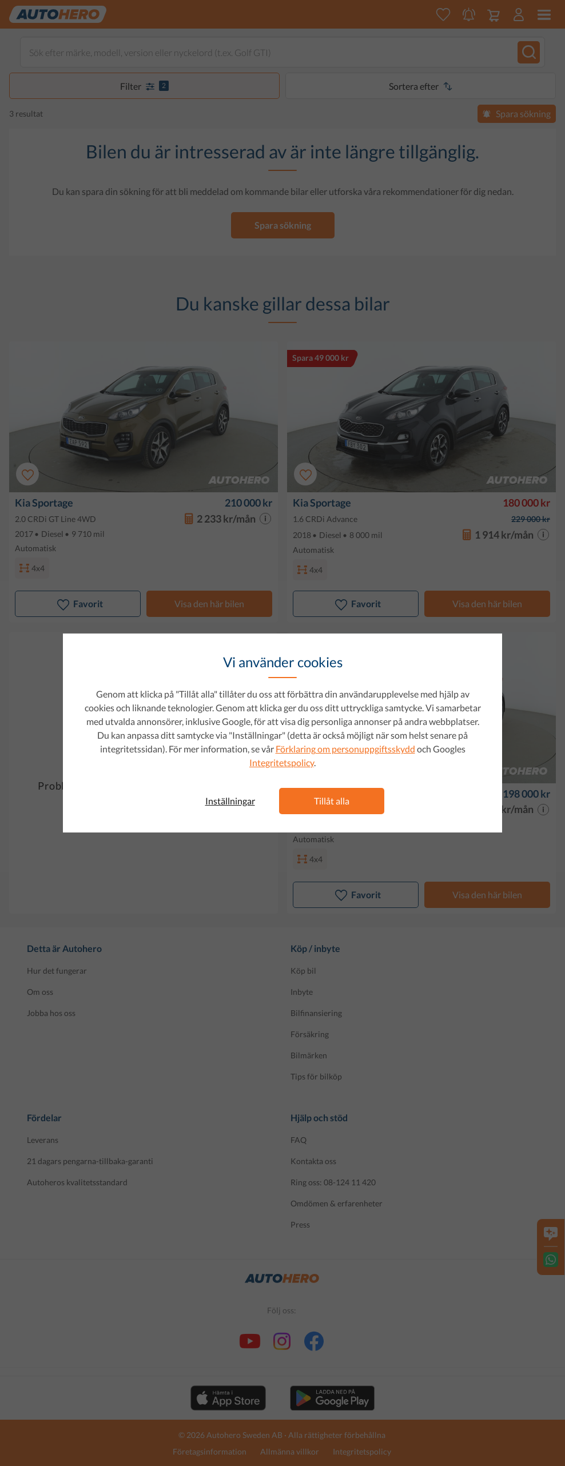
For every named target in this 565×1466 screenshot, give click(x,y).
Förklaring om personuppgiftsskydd (345, 748)
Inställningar (230, 800)
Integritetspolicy (281, 762)
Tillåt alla (331, 800)
